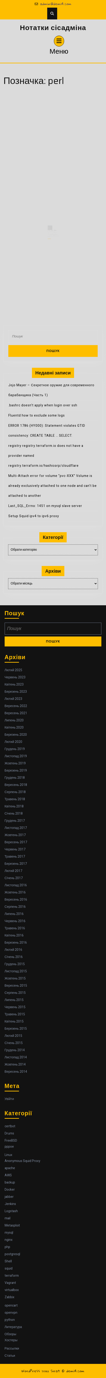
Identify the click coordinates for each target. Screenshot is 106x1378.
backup (10, 1182)
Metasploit (12, 1225)
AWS (8, 1175)
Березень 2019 (16, 770)
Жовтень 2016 (15, 892)
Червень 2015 (15, 1007)
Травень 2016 (15, 928)
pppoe (9, 1146)
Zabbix (9, 1297)
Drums (9, 1133)
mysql (9, 1232)
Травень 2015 (15, 1014)
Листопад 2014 (16, 1057)
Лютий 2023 (13, 698)
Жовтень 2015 (15, 978)
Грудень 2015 (15, 964)
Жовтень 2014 (15, 1064)
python (10, 1319)
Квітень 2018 (14, 806)
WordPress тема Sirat (41, 1371)
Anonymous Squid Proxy (22, 1161)
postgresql (12, 1254)
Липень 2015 (14, 1000)
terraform (12, 1275)
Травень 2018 (15, 799)
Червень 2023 (15, 677)
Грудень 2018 (15, 777)
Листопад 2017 (16, 827)
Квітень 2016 (14, 935)
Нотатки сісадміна (53, 28)
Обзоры (10, 1334)
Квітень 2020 (14, 727)
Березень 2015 (16, 1028)
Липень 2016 (14, 913)
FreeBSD (11, 1140)
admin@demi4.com (53, 3)
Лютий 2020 (13, 741)
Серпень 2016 (15, 906)
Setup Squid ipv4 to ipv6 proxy (33, 516)
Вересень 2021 (16, 713)
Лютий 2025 (13, 670)
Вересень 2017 (16, 842)
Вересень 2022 (16, 706)
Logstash (11, 1211)
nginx (8, 1239)
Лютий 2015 (13, 1035)
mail (7, 1218)
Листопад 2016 (16, 885)
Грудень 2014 (15, 1050)
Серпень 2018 (15, 792)
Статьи (10, 1355)
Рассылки (12, 1348)
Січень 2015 (14, 1043)
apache (10, 1168)
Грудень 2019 (15, 749)
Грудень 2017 (15, 820)
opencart (11, 1305)
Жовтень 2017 (15, 835)
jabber (9, 1196)
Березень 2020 (16, 734)
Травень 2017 (15, 856)
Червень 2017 (15, 849)
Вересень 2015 (16, 985)
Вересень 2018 (16, 784)
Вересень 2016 (16, 899)
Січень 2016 (14, 957)
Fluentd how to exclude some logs (36, 415)
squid (8, 1268)
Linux (8, 1154)
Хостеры (11, 1340)
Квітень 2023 (14, 684)
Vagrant (10, 1282)
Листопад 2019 (16, 756)
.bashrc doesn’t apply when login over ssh (42, 405)
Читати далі (50, 240)
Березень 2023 (16, 691)
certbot (10, 1126)
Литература (13, 1327)
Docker (10, 1189)
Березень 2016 (16, 942)
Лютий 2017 (13, 870)
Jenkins (10, 1204)
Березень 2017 (16, 863)
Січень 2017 (14, 878)
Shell (8, 1261)
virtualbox (12, 1290)
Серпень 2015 (15, 992)
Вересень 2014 (16, 1071)
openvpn (11, 1312)
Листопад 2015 (16, 971)
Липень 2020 (14, 720)
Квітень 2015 (14, 1021)
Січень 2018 (14, 813)
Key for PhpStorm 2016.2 (52, 233)
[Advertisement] (53, 145)
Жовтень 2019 (15, 763)
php (7, 1247)
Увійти (9, 1099)
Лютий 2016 (13, 949)
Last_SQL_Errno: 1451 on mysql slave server (45, 506)
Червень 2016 (15, 921)
